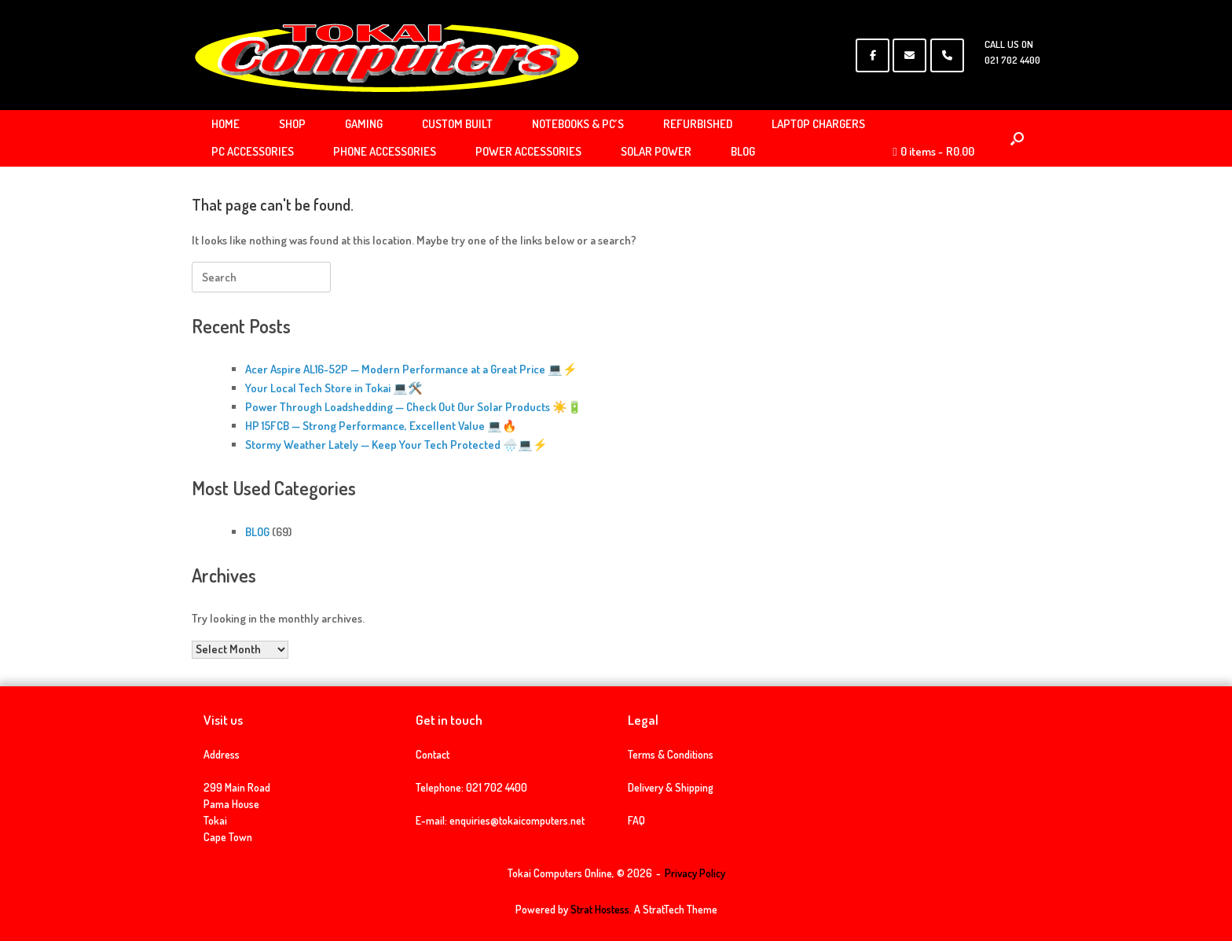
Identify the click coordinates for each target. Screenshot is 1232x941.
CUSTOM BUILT (457, 123)
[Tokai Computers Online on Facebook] (872, 55)
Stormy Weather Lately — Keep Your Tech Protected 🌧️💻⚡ (396, 444)
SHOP (292, 123)
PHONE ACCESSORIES (384, 151)
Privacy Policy (695, 873)
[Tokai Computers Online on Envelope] (909, 55)
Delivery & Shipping (670, 787)
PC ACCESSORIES (252, 151)
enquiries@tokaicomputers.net (517, 820)
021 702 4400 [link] (496, 787)
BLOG (743, 151)
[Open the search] (1017, 138)
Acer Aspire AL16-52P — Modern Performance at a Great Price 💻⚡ (411, 369)
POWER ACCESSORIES (528, 151)
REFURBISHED (697, 123)
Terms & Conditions (670, 754)
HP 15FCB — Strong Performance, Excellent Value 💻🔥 (381, 425)
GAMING (364, 123)
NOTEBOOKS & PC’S (578, 123)
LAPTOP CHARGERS (818, 123)
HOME (225, 123)
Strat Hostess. (601, 909)
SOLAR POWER (656, 151)
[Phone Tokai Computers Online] (947, 55)
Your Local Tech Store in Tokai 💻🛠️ (334, 387)
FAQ (636, 820)
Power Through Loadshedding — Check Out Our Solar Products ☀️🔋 (413, 406)
